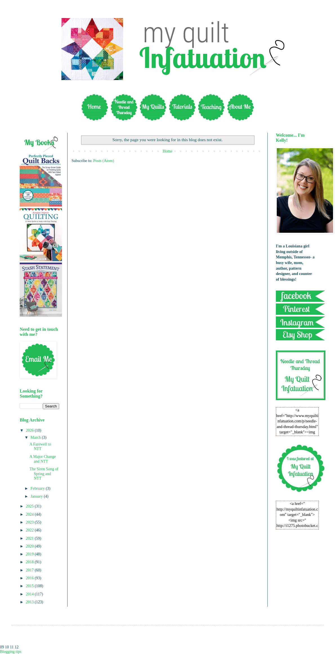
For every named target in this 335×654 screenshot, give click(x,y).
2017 (30, 570)
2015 (30, 586)
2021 (30, 538)
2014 (30, 594)
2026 (30, 430)
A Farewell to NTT (40, 446)
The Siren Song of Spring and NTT (44, 474)
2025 (30, 506)
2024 (30, 514)
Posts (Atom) (103, 161)
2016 (30, 578)
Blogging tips (10, 651)
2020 (30, 546)
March (36, 437)
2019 (30, 554)
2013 (30, 602)
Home (167, 151)
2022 (30, 530)
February (38, 488)
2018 (30, 562)
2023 (30, 522)
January (37, 496)
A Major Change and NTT (43, 459)
